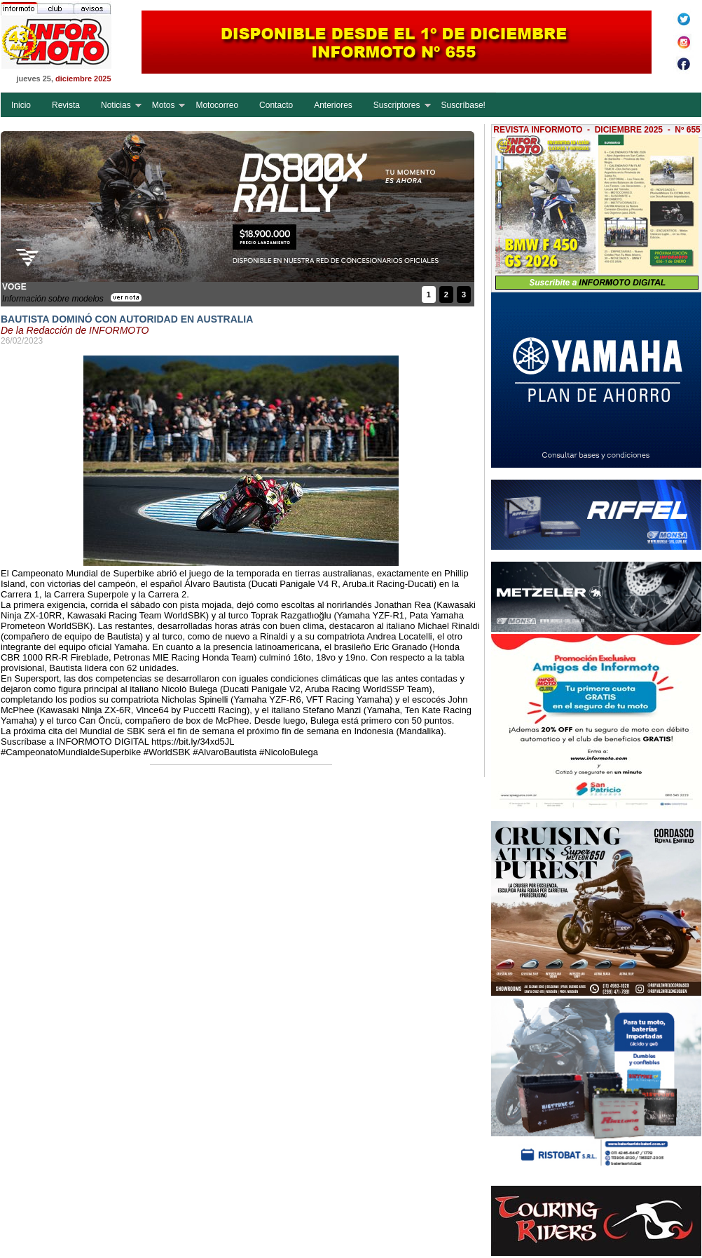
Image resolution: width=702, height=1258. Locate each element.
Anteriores (333, 105)
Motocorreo (216, 105)
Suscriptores (396, 105)
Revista (66, 105)
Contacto (276, 105)
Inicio (21, 105)
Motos (163, 105)
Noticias (116, 105)
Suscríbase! (463, 105)
